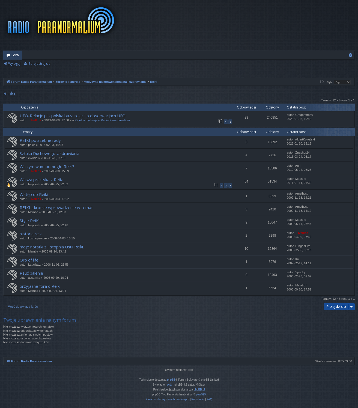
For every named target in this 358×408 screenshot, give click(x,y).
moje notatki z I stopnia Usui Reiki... (52, 247)
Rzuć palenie (31, 273)
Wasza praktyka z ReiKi (41, 179)
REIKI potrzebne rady (40, 140)
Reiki (9, 93)
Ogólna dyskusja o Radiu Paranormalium (102, 120)
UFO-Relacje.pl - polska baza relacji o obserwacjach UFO (73, 115)
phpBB (171, 379)
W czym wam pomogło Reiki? (47, 166)
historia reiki (31, 233)
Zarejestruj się (39, 63)
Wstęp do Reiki (34, 194)
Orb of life (29, 260)
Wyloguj (14, 63)
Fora (15, 54)
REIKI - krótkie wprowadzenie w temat (56, 207)
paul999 (201, 394)
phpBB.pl (199, 389)
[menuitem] (350, 55)
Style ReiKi (30, 220)
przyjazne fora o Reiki (40, 286)
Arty (169, 384)
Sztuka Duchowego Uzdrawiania (49, 153)
